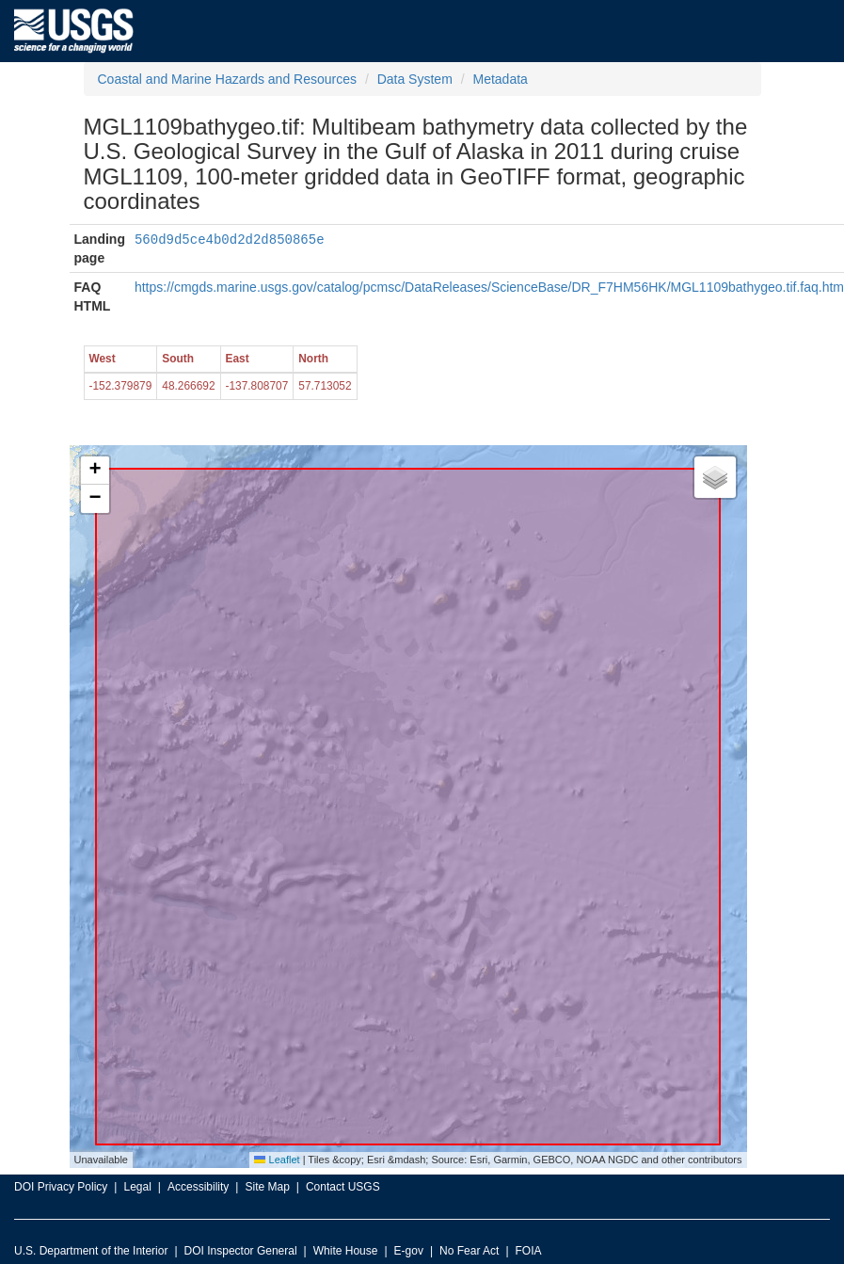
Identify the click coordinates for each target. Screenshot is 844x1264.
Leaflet (276, 1159)
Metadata (499, 79)
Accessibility (198, 1186)
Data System (415, 79)
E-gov (408, 1250)
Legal (137, 1186)
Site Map (267, 1186)
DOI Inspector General (240, 1250)
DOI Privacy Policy (60, 1186)
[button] (95, 470)
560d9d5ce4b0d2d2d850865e (230, 239)
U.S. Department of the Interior (90, 1250)
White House (345, 1250)
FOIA (529, 1250)
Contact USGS (343, 1186)
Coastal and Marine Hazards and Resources (227, 79)
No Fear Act (469, 1250)
